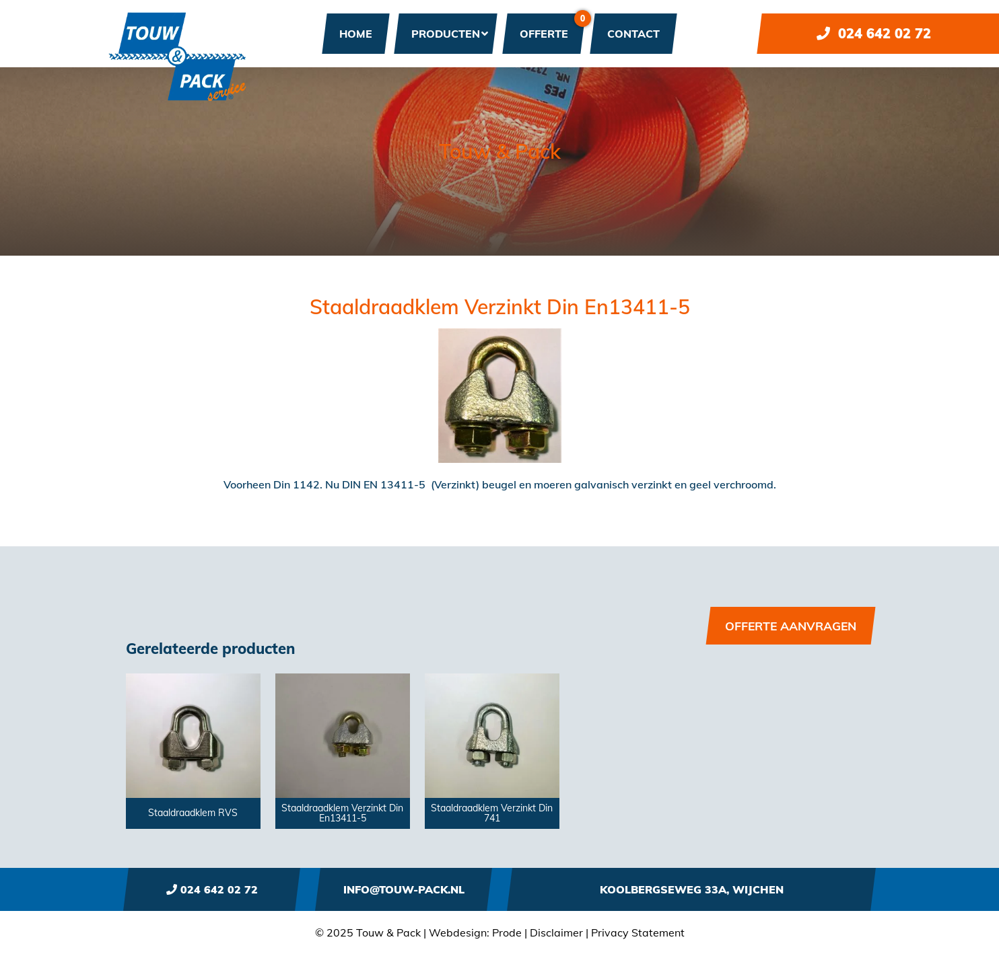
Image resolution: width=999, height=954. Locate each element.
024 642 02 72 (874, 33)
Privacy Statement (638, 932)
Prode (507, 932)
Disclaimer (556, 932)
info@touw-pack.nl (403, 889)
